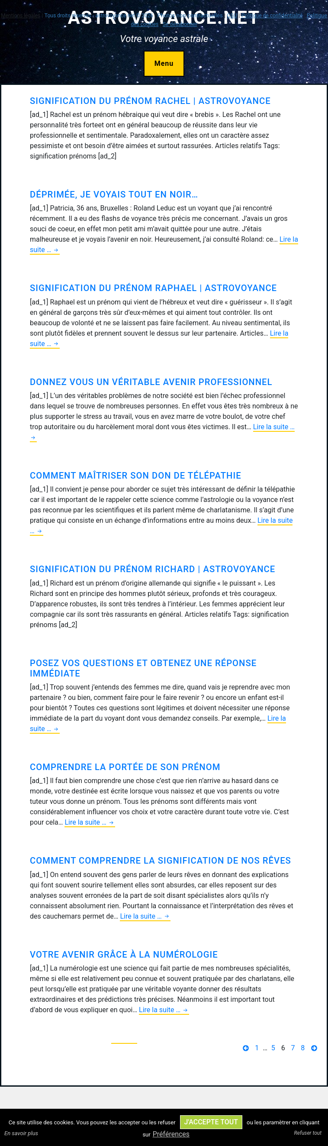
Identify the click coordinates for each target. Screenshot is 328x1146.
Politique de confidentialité (272, 16)
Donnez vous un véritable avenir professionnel (151, 382)
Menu (164, 63)
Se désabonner (180, 24)
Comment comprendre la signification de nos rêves (160, 860)
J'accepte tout (211, 1122)
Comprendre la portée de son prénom (125, 767)
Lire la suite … (89, 822)
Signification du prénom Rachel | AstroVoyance (150, 101)
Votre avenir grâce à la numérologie (124, 954)
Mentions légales (20, 16)
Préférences (171, 1134)
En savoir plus (21, 1133)
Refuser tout (308, 1133)
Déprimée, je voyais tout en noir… (114, 194)
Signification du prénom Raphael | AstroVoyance (153, 288)
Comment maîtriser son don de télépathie (135, 475)
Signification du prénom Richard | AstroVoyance (152, 569)
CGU (232, 16)
